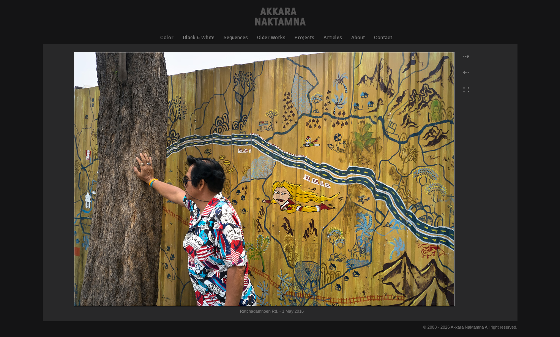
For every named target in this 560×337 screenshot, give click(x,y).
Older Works (271, 37)
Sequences (236, 37)
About (358, 37)
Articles (332, 37)
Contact (383, 37)
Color (167, 37)
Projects (304, 37)
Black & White (199, 37)
